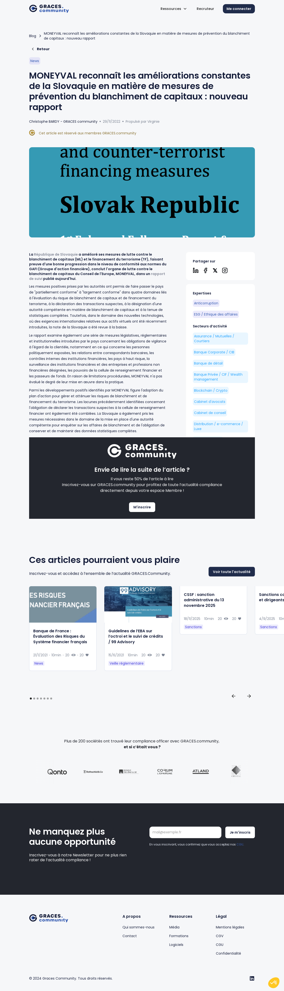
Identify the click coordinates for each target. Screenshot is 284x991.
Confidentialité (228, 953)
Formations (178, 936)
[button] (174, 8)
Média (174, 927)
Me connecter (239, 8)
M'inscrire (142, 507)
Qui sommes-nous (138, 927)
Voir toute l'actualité (232, 590)
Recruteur (205, 8)
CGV (219, 936)
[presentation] (186, 860)
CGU (239, 844)
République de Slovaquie (56, 254)
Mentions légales (230, 927)
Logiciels (176, 944)
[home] (49, 9)
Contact (129, 936)
